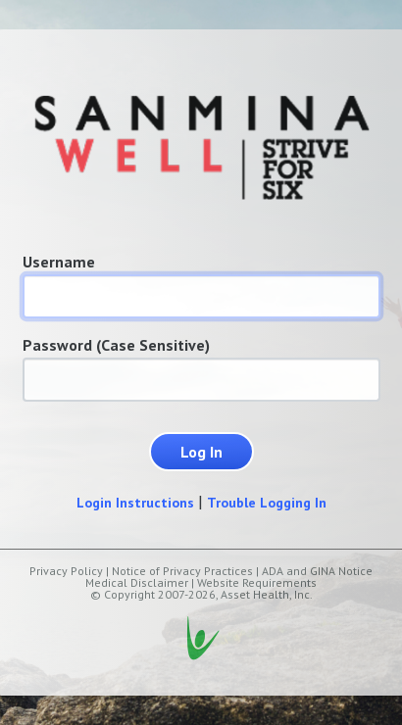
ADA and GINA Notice (317, 570)
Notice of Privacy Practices (182, 570)
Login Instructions (135, 502)
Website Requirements (257, 582)
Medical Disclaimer (136, 582)
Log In (201, 451)
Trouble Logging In (267, 502)
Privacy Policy (66, 570)
